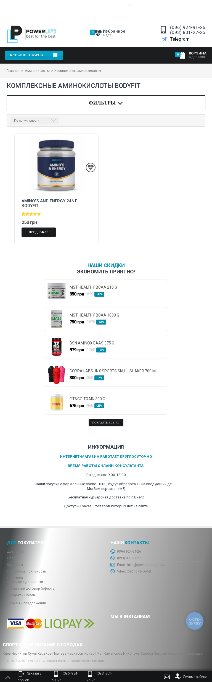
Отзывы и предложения (26, 603)
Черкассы (75, 653)
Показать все (106, 422)
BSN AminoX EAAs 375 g (92, 343)
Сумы (32, 653)
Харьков (45, 653)
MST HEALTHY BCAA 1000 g (94, 315)
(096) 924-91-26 (187, 27)
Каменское (113, 653)
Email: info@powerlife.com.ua (137, 565)
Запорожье (193, 653)
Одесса (147, 653)
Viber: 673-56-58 (130, 571)
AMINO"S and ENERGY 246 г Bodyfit (49, 203)
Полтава (59, 653)
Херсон (160, 653)
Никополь (131, 653)
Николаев (175, 653)
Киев (7, 653)
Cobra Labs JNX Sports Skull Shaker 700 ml (114, 371)
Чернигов (19, 653)
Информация (18, 11)
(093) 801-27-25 (187, 32)
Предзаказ (39, 231)
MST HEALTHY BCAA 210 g (93, 287)
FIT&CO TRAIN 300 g (87, 399)
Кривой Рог (93, 653)
